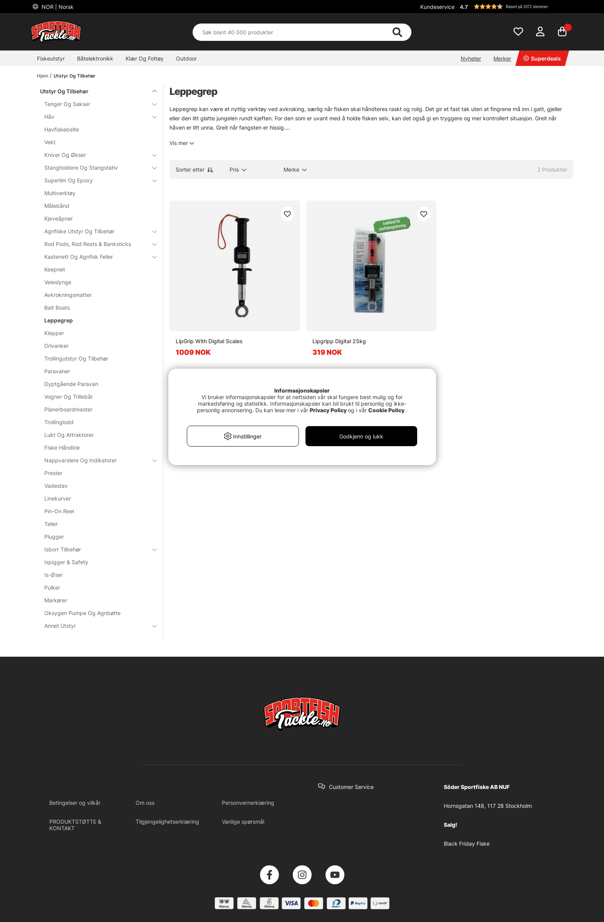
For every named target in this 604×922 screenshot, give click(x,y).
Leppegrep (58, 320)
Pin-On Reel (59, 511)
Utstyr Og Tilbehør (75, 76)
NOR (57, 6)
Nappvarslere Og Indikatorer (96, 460)
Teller (51, 524)
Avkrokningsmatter (68, 295)
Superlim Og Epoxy (96, 180)
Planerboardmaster (68, 409)
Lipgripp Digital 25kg (339, 341)
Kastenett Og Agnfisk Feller (96, 256)
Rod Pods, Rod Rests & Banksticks (96, 244)
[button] (515, 6)
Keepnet (54, 269)
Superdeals (542, 58)
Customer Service (351, 787)
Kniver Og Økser (96, 155)
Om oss (145, 802)
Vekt (49, 142)
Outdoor (186, 58)
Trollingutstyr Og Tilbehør (76, 358)
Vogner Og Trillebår (68, 396)
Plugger (54, 536)
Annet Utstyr (96, 625)
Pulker (52, 587)
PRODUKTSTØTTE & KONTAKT (75, 824)
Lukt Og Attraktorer (69, 435)
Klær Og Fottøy (145, 58)
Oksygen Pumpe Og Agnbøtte (82, 613)
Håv (96, 116)
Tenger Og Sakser (96, 104)
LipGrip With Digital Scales (209, 341)
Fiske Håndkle (62, 447)
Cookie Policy (386, 410)
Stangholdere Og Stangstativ (96, 167)
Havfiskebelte (61, 129)
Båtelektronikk (95, 58)
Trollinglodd (59, 422)
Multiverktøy (60, 193)
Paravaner (57, 371)
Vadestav (56, 485)
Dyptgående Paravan (71, 384)
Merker (502, 58)
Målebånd (56, 205)
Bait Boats (57, 307)
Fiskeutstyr (51, 58)
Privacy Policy (328, 410)
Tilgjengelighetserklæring (167, 821)
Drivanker (56, 345)
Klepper (54, 333)
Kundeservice (437, 6)
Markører (55, 600)
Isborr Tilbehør (96, 549)
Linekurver (57, 498)
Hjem (42, 76)
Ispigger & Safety (66, 562)
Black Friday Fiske (467, 843)
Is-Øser (53, 574)
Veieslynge (57, 282)
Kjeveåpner (58, 218)
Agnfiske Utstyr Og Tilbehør (96, 231)
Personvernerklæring (248, 802)
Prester (53, 473)
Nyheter (471, 58)
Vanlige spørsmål (243, 821)
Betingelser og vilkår (75, 802)
